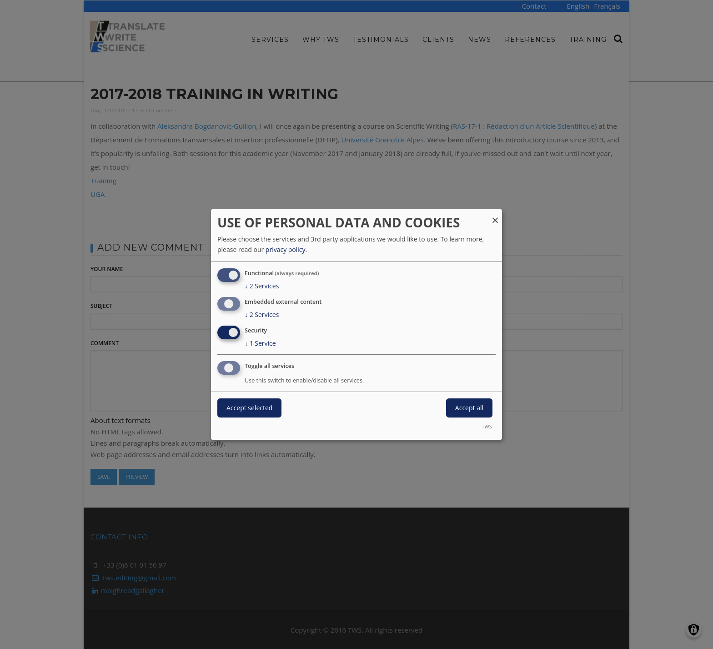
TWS (487, 426)
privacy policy (286, 249)
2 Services (262, 286)
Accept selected (249, 407)
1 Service (260, 343)
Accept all (469, 407)
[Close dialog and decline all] (495, 215)
